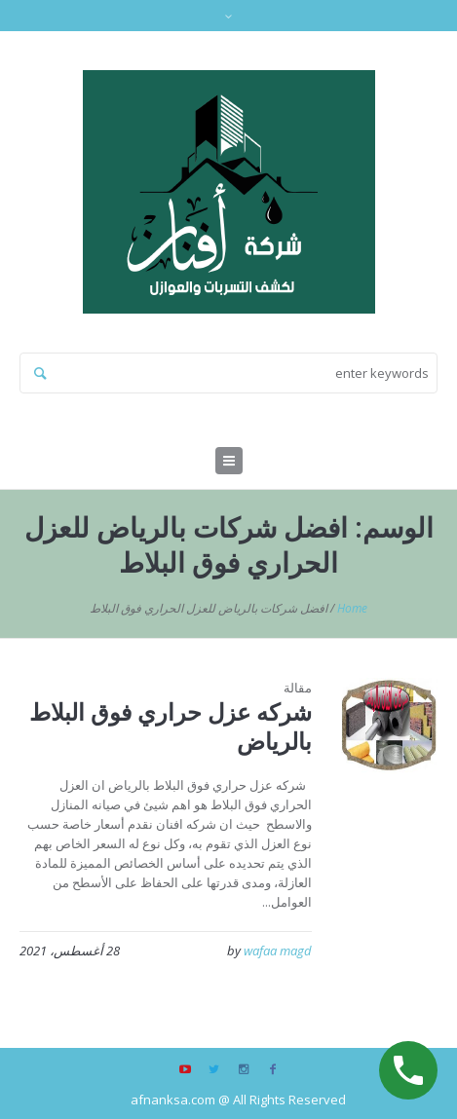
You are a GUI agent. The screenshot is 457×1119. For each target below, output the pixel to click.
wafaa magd (278, 950)
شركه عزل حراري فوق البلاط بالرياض (170, 726)
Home (352, 608)
